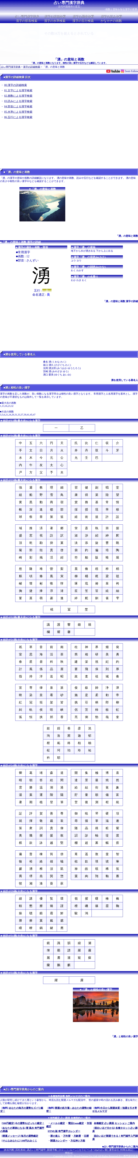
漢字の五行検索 (83, 20)
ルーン (73, 1150)
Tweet (128, 71)
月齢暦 (77, 1136)
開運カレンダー (58, 1140)
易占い (30, 1150)
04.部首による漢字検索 (18, 106)
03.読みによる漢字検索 (18, 101)
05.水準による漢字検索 (18, 111)
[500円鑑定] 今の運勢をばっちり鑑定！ (23, 1123)
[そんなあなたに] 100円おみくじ (19, 1140)
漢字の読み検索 (111, 16)
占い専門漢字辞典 (69, 3)
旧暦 (86, 1136)
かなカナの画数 (111, 20)
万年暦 (66, 1136)
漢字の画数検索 (83, 16)
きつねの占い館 (98, 1150)
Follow (134, 71)
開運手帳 (52, 1150)
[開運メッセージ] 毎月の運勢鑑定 (20, 1136)
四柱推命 (20, 1150)
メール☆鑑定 (57, 1123)
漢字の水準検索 (55, 20)
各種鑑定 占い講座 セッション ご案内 (114, 1123)
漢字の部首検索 (26, 20)
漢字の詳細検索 (55, 16)
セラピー (84, 1150)
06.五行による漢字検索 (18, 117)
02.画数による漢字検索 (18, 95)
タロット (63, 1150)
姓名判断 (9, 1150)
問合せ (68, 1153)
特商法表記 (126, 1150)
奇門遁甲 (41, 1150)
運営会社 (114, 1150)
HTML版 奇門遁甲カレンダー (64, 1131)
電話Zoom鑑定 (76, 1123)
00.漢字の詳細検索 (15, 85)
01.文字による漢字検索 (18, 90)
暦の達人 (55, 1136)
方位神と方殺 (77, 1140)
